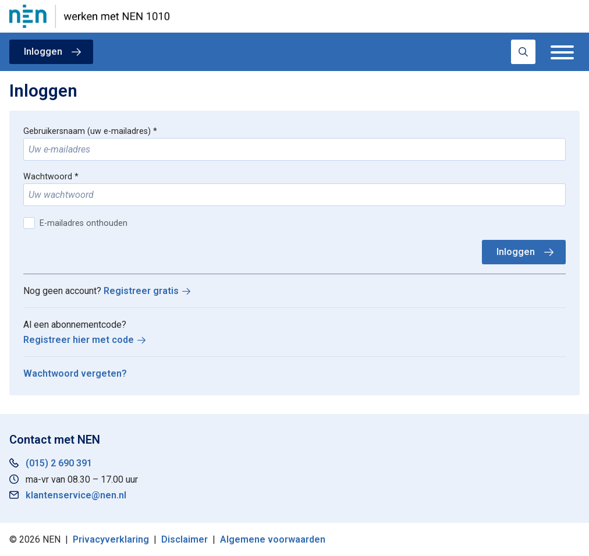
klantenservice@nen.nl (76, 495)
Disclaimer (184, 539)
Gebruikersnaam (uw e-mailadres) (87, 131)
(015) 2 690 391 (59, 463)
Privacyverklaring (111, 539)
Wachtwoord (47, 177)
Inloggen (43, 51)
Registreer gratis (141, 290)
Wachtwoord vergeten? (75, 373)
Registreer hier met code (78, 339)
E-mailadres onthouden (83, 223)
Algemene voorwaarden (272, 539)
